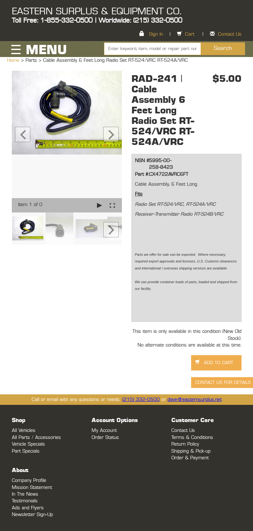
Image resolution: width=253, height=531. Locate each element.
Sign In (156, 34)
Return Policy (185, 444)
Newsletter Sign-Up (32, 514)
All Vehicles (23, 430)
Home (14, 60)
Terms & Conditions (192, 437)
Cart (189, 34)
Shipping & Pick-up (191, 451)
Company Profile (29, 480)
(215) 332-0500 (141, 399)
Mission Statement (32, 487)
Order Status (105, 437)
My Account (104, 430)
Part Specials (26, 451)
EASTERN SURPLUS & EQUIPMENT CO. (96, 11)
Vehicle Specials (28, 444)
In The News (25, 494)
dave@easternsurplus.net (194, 399)
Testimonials (25, 501)
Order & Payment (190, 458)
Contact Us (230, 34)
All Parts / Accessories (36, 437)
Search (223, 48)
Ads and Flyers (28, 508)
